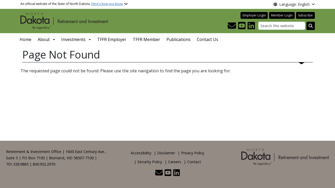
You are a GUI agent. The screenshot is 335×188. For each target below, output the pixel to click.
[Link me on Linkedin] (251, 25)
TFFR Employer (111, 39)
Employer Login (254, 15)
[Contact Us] (232, 25)
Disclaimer (166, 152)
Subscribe (305, 15)
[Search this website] (281, 26)
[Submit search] (310, 26)
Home (25, 39)
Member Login (282, 15)
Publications (178, 39)
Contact (194, 161)
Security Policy (149, 161)
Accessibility (141, 152)
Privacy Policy (192, 152)
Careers (174, 161)
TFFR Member (146, 39)
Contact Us (207, 39)
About (44, 39)
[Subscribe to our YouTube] (241, 25)
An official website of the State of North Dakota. (71, 4)
